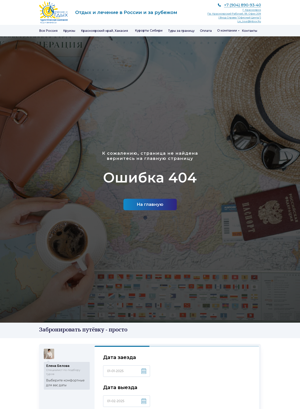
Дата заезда (119, 357)
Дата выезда (120, 387)
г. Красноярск (252, 9)
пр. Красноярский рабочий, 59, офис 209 (234, 13)
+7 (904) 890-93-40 (242, 5)
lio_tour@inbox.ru (249, 21)
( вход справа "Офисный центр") (239, 17)
